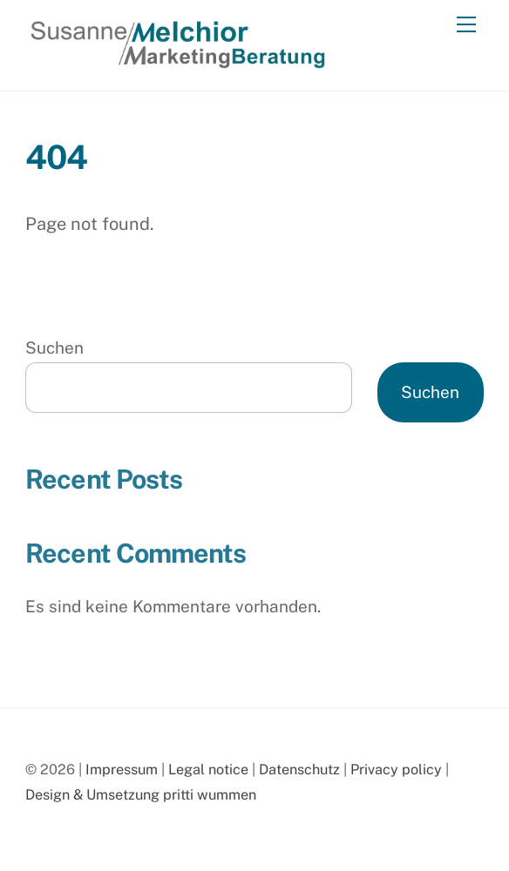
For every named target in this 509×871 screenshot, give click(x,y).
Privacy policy (396, 769)
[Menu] (466, 23)
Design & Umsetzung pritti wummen (140, 795)
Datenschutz (299, 769)
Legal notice (208, 769)
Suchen (54, 347)
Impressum (121, 769)
